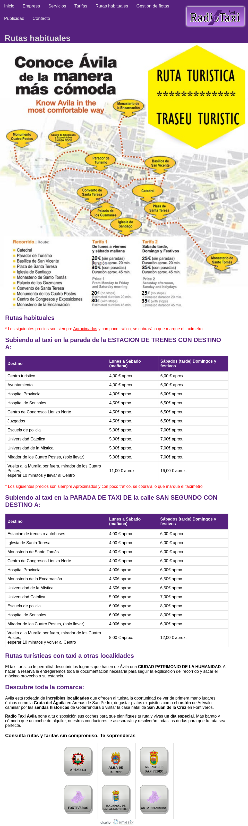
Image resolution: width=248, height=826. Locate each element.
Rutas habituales (112, 6)
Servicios (57, 6)
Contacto (41, 18)
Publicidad (14, 18)
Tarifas (80, 6)
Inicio (9, 6)
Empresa (31, 6)
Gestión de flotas (152, 6)
